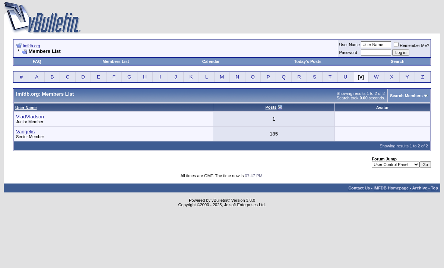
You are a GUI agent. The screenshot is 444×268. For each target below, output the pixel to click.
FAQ (37, 61)
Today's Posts (307, 61)
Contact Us (359, 188)
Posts (270, 107)
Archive (419, 188)
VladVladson (30, 116)
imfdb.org (31, 46)
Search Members (406, 95)
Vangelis (25, 131)
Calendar (211, 61)
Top (434, 188)
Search (398, 61)
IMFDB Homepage (391, 188)
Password (348, 52)
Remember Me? (411, 45)
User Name (349, 44)
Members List (115, 61)
